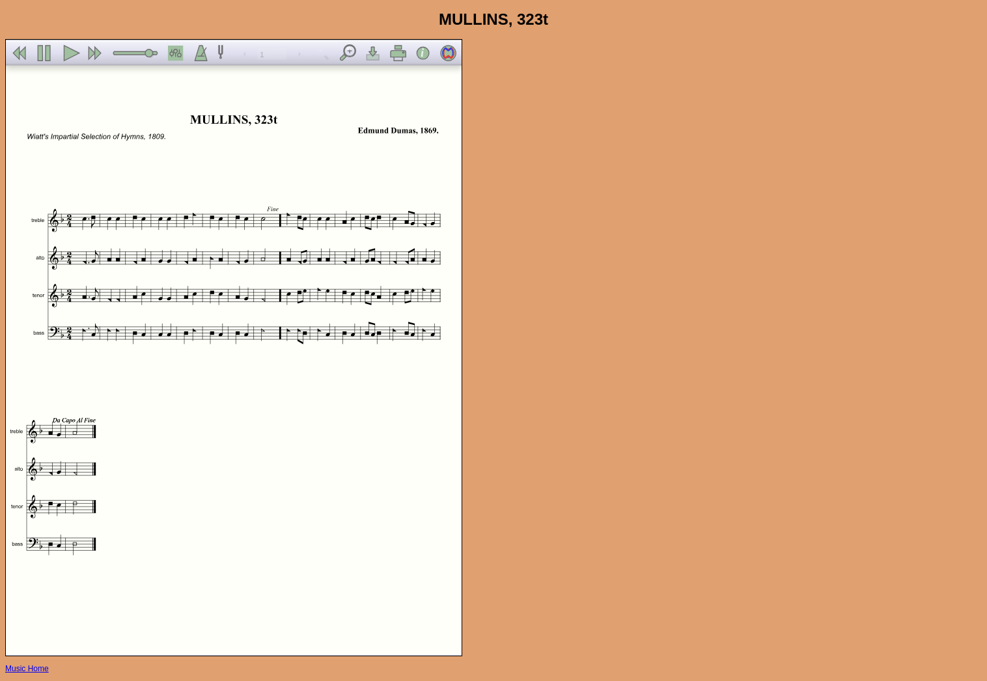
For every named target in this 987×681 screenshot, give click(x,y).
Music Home (27, 668)
